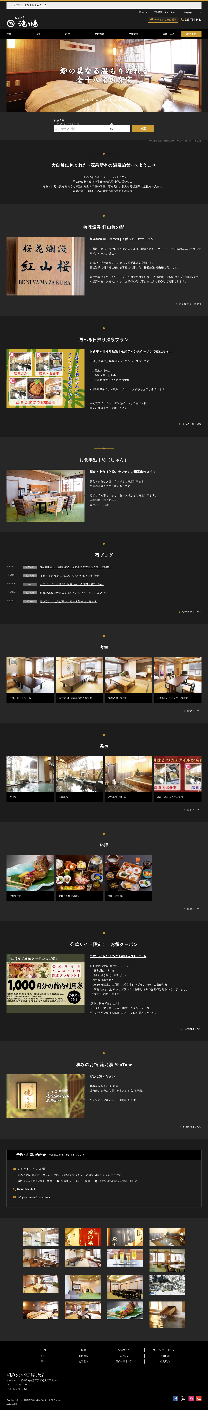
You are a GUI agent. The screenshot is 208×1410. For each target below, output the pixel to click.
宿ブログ (124, 1356)
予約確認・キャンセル (164, 12)
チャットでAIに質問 (29, 1169)
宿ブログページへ (190, 612)
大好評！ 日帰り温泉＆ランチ (29, 5)
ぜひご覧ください (102, 1076)
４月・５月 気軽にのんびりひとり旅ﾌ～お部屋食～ (71, 575)
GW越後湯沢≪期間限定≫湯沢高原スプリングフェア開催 (75, 567)
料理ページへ (193, 909)
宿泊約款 (165, 1356)
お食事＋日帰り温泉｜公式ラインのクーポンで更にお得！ (131, 351)
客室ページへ (193, 711)
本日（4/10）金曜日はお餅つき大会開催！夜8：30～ (72, 584)
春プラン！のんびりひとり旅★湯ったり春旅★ (68, 601)
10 (124, 99)
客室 (43, 1356)
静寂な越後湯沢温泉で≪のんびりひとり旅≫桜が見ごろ (74, 592)
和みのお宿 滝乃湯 (25, 1375)
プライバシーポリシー (165, 1350)
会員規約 (165, 1361)
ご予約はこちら (192, 1029)
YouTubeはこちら (191, 1127)
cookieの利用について (15, 1404)
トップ (42, 1350)
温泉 (43, 1361)
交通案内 (83, 1361)
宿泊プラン (124, 1350)
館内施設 (83, 1356)
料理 (83, 1350)
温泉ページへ (193, 810)
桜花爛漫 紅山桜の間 (189, 304)
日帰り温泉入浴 (124, 1361)
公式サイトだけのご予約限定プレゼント (118, 956)
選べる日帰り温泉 (190, 424)
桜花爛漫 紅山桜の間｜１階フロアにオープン (122, 239)
